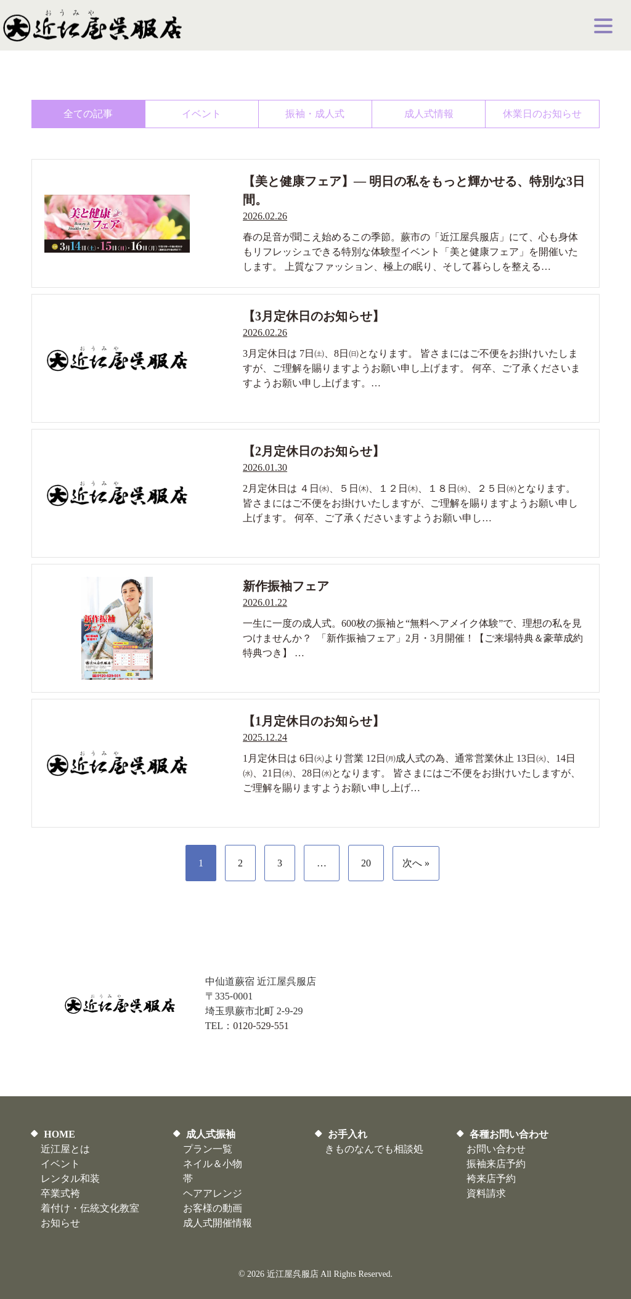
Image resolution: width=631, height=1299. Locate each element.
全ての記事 (88, 113)
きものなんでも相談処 (374, 1149)
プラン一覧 (207, 1149)
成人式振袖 (210, 1134)
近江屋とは (65, 1149)
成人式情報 (429, 113)
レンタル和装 (70, 1178)
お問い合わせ (496, 1149)
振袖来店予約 (496, 1164)
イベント (201, 113)
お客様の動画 (212, 1208)
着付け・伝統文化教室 (90, 1208)
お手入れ (347, 1134)
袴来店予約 (491, 1178)
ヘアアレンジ (212, 1193)
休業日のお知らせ (542, 113)
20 (366, 863)
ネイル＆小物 (212, 1164)
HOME (59, 1134)
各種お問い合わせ (509, 1134)
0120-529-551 (261, 1025)
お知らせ (60, 1223)
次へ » (415, 863)
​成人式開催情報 (217, 1223)
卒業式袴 (60, 1193)
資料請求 (486, 1193)
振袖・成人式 (314, 113)
